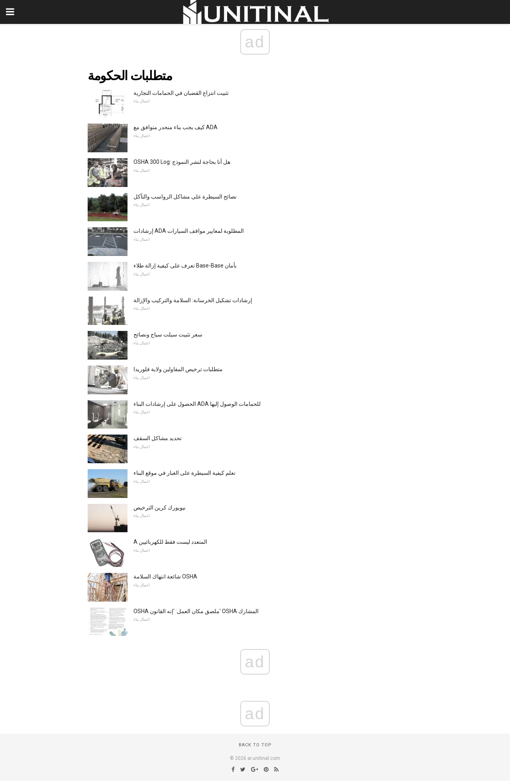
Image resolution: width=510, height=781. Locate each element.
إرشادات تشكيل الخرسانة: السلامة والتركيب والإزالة (192, 300)
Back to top (255, 745)
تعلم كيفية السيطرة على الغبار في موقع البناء (184, 473)
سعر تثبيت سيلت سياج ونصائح (167, 334)
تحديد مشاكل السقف (157, 438)
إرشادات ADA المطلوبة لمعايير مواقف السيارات (188, 231)
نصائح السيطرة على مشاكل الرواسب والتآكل (185, 196)
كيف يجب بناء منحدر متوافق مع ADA (175, 127)
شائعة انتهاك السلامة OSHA (165, 576)
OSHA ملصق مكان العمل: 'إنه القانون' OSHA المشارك (196, 611)
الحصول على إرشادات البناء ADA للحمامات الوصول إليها (197, 404)
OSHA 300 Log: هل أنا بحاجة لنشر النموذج (181, 162)
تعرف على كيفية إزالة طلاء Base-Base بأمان (185, 265)
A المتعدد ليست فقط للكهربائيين (170, 542)
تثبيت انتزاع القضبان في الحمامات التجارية (181, 93)
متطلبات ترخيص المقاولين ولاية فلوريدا (178, 369)
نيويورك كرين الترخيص (159, 507)
